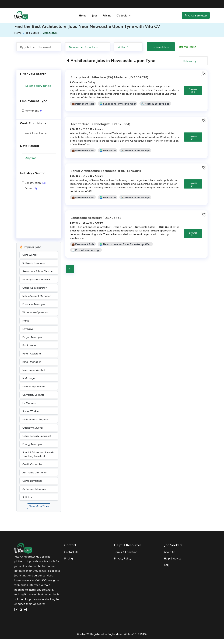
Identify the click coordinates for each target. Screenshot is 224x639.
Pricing (68, 558)
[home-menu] (21, 15)
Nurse (25, 320)
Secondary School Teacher (37, 271)
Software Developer (34, 263)
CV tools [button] (122, 15)
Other (29, 188)
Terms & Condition (125, 552)
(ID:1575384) (106, 170)
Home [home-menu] (82, 15)
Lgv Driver (28, 328)
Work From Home (34, 133)
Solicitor (27, 497)
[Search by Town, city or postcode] (87, 46)
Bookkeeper (29, 345)
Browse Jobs (188, 46)
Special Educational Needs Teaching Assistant (38, 454)
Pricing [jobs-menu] (107, 15)
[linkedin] (20, 609)
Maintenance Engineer (35, 419)
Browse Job (193, 90)
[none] (128, 46)
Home (18, 32)
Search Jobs (160, 47)
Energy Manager (32, 444)
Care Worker (29, 254)
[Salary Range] (39, 85)
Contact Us (71, 552)
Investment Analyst (33, 370)
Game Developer (32, 480)
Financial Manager (33, 304)
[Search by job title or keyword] (38, 46)
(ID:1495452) (96, 217)
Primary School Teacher (36, 279)
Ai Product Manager (34, 489)
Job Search (32, 32)
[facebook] (16, 609)
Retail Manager (31, 361)
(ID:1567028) (109, 77)
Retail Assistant (31, 353)
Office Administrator (34, 287)
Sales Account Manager (36, 296)
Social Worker (30, 411)
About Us (169, 552)
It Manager (29, 378)
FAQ (166, 565)
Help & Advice (172, 558)
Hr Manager (29, 403)
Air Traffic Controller (34, 472)
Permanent (33, 110)
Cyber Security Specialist (36, 436)
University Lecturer (33, 394)
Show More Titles (39, 506)
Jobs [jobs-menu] (94, 15)
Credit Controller (32, 464)
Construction (34, 182)
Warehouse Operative (35, 312)
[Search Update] (39, 157)
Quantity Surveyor (32, 427)
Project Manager (32, 337)
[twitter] (25, 609)
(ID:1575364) (100, 123)
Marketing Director (33, 386)
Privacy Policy (122, 558)
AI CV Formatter (196, 15)
